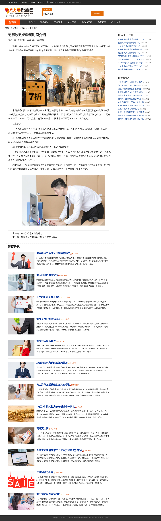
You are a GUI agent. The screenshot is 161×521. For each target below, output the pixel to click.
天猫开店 (58, 22)
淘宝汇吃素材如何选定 (31, 233)
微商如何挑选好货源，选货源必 (131, 112)
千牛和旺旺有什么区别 (48, 297)
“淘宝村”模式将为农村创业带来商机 (55, 406)
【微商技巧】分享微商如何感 (130, 82)
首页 (16, 28)
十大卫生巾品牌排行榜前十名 (130, 66)
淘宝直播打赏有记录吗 (48, 319)
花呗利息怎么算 (44, 472)
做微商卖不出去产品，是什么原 (131, 102)
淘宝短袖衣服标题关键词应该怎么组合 (39, 237)
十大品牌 (32, 2)
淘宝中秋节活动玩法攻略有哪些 (53, 253)
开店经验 (24, 28)
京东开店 (72, 22)
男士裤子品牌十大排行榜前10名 (131, 59)
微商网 (12, 22)
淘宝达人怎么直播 (46, 341)
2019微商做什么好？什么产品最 (131, 105)
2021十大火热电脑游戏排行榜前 (131, 63)
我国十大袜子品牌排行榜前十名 (131, 69)
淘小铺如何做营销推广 (48, 494)
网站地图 (51, 2)
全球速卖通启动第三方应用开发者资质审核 (59, 450)
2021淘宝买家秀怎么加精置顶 (52, 362)
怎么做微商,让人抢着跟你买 (129, 85)
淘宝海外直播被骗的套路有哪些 (53, 384)
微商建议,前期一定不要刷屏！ (130, 95)
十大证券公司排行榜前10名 (129, 46)
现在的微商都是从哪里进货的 (130, 89)
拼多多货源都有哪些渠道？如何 (131, 115)
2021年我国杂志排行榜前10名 (130, 49)
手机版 (23, 2)
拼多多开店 (87, 22)
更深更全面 (42, 428)
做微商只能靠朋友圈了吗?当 (129, 99)
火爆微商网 (13, 2)
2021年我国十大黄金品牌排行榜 (131, 39)
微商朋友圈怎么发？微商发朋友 (131, 92)
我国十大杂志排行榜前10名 (129, 53)
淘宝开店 (102, 22)
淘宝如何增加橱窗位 (47, 275)
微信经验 (44, 22)
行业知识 (41, 2)
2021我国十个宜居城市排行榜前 (131, 56)
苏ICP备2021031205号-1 (100, 517)
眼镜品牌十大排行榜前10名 (129, 43)
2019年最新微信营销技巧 (128, 109)
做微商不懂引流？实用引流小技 (131, 119)
